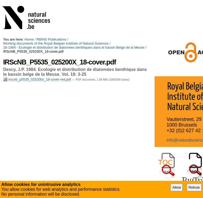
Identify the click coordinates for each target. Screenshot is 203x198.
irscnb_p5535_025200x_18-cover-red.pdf (37, 79)
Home (29, 39)
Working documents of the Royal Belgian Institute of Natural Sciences (56, 43)
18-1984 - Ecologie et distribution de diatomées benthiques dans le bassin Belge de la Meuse (74, 47)
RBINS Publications (52, 39)
